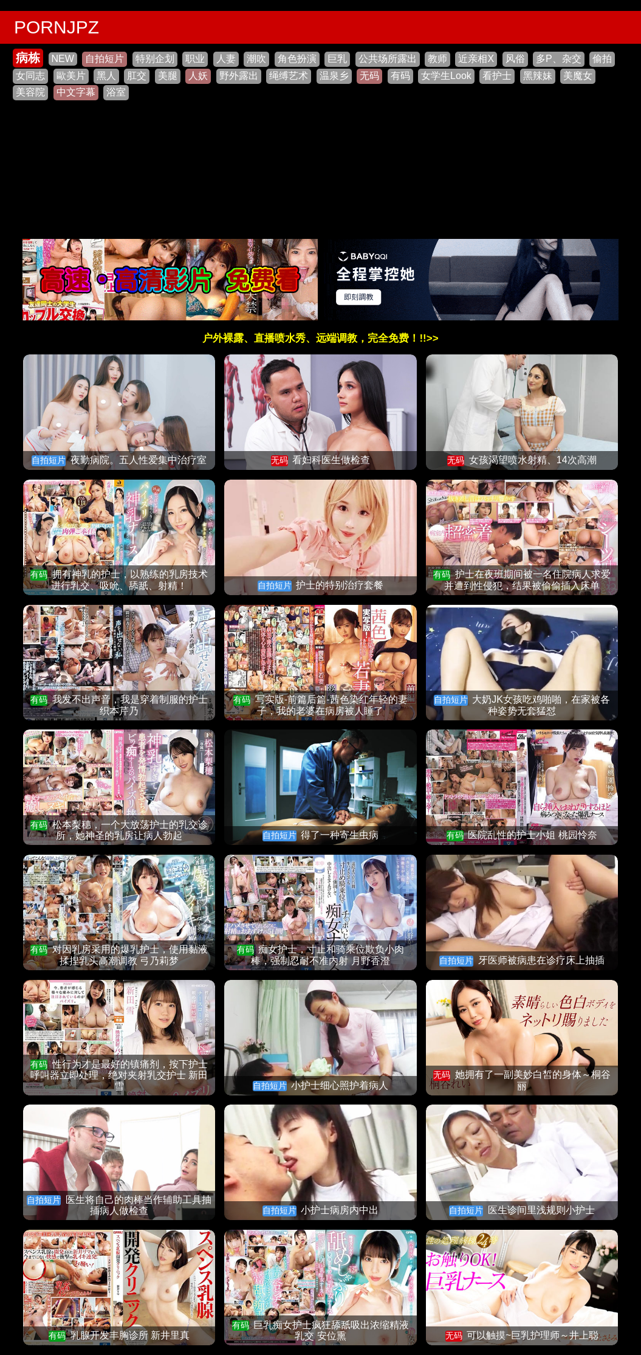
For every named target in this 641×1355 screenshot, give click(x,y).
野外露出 (238, 76)
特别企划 (154, 58)
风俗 (515, 58)
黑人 (106, 76)
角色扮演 (297, 58)
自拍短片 (104, 58)
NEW (63, 58)
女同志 (30, 76)
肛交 (136, 76)
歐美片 (71, 76)
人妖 (198, 76)
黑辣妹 (537, 76)
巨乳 (337, 58)
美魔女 (577, 76)
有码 (400, 76)
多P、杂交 (558, 58)
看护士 (497, 76)
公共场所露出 (387, 58)
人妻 (226, 58)
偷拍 (602, 58)
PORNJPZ (56, 27)
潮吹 (256, 58)
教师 (437, 58)
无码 (369, 76)
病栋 (28, 57)
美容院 (30, 92)
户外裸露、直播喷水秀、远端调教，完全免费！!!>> (320, 338)
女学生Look (446, 76)
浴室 (116, 92)
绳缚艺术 (288, 76)
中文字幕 (76, 92)
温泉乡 (334, 76)
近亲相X (476, 58)
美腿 (167, 76)
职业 (195, 58)
